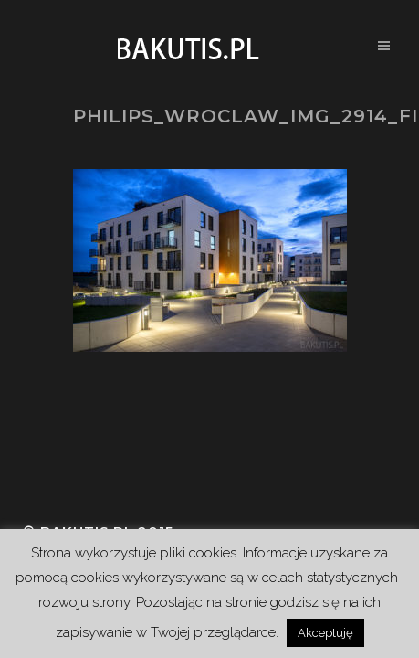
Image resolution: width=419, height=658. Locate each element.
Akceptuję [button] (325, 633)
